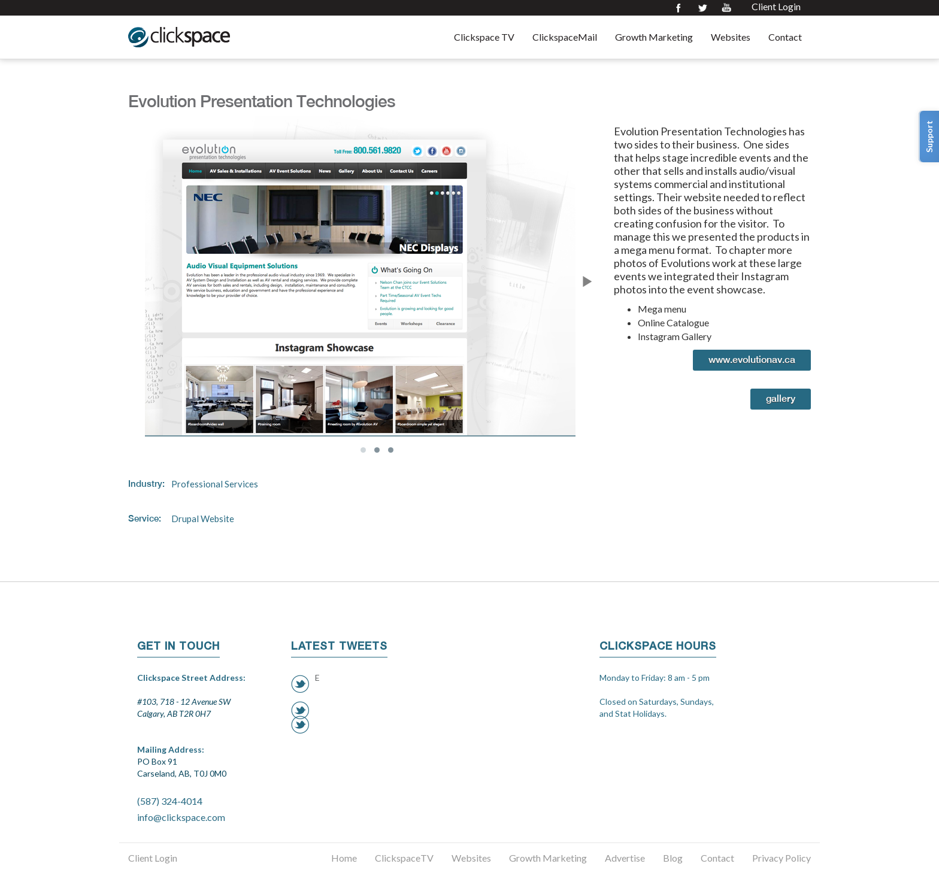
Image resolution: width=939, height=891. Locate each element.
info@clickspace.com (181, 817)
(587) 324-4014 (169, 801)
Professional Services (214, 483)
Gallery (780, 398)
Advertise (625, 857)
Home (344, 857)
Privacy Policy (781, 857)
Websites (730, 37)
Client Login (776, 6)
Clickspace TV (484, 37)
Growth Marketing (654, 37)
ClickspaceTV (404, 857)
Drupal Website (202, 518)
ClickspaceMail (564, 37)
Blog (673, 857)
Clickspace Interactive (179, 37)
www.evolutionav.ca (751, 359)
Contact (785, 37)
